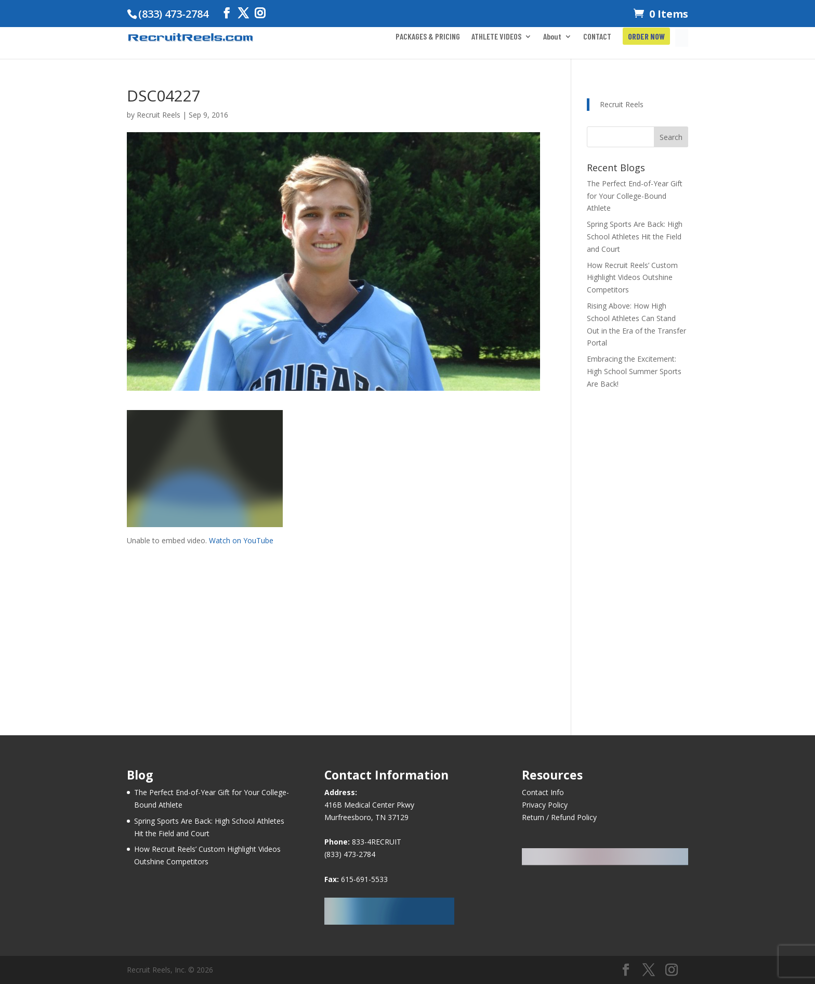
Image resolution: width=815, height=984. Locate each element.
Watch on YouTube (241, 540)
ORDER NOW (646, 37)
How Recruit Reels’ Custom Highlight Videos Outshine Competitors (632, 277)
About (552, 37)
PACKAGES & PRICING (428, 37)
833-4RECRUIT (376, 842)
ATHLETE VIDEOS (496, 37)
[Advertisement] (333, 619)
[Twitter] (243, 13)
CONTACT (597, 37)
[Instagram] (260, 13)
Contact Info (543, 792)
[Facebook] (226, 13)
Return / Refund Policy (559, 817)
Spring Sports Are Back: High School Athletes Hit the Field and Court (634, 236)
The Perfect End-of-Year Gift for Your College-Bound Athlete (634, 195)
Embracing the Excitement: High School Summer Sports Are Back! (634, 371)
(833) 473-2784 (349, 854)
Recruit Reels (158, 115)
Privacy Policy (545, 805)
